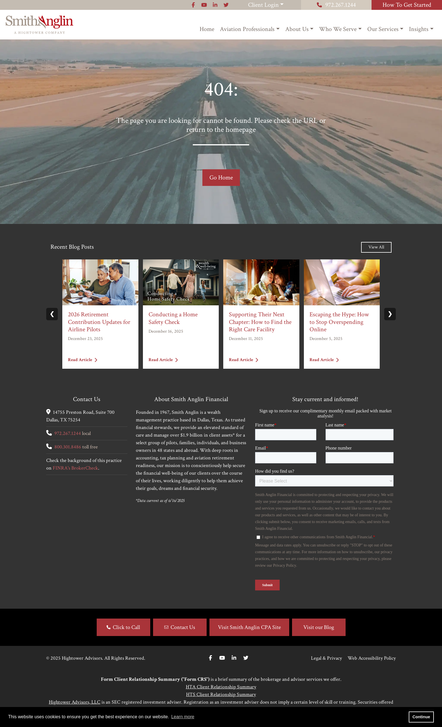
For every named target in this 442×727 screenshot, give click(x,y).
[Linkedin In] (234, 658)
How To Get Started (407, 5)
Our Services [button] (383, 29)
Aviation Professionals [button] (247, 29)
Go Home (221, 178)
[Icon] (193, 5)
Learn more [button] (182, 716)
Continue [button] (421, 717)
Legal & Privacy (326, 658)
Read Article (82, 360)
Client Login (263, 5)
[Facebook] (210, 658)
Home (207, 29)
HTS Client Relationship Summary (221, 694)
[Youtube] (222, 658)
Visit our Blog (318, 627)
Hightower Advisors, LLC (74, 702)
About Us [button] (297, 29)
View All (376, 247)
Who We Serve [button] (338, 29)
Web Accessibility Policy (372, 658)
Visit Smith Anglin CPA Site (249, 627)
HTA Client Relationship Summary (221, 687)
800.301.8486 (67, 447)
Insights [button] (418, 29)
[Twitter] (245, 658)
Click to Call (126, 627)
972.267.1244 (336, 5)
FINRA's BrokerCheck (75, 468)
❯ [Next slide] (390, 314)
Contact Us (183, 627)
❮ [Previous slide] (52, 314)
